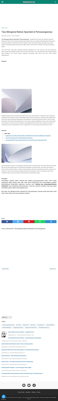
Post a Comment (16, 35)
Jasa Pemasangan (8, 325)
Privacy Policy (21, 392)
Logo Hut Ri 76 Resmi (31, 327)
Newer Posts (5, 268)
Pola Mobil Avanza (44, 327)
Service (33, 325)
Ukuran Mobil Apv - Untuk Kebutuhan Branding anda (14, 355)
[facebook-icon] (24, 385)
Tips (18, 325)
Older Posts (52, 268)
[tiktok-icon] (34, 385)
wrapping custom (18, 327)
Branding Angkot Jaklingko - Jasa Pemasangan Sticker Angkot (16, 367)
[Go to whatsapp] (4, 396)
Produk (25, 325)
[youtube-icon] (29, 385)
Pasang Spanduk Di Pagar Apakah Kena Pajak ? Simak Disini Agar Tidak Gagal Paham (26, 140)
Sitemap (33, 392)
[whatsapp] (40, 221)
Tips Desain (40, 325)
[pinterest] (29, 221)
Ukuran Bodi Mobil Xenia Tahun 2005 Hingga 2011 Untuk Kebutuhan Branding (20, 349)
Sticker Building (6, 327)
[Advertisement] (29, 16)
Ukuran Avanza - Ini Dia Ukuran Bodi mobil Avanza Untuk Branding (17, 361)
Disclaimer (28, 392)
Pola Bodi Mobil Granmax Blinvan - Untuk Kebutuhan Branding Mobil (24, 338)
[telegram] (50, 221)
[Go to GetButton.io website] (3, 399)
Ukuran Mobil (50, 325)
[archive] (6, 317)
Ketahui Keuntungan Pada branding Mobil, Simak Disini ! (19, 138)
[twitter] (18, 221)
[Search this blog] (55, 2)
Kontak (38, 392)
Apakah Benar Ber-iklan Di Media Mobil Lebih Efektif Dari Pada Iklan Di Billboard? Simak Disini (28, 135)
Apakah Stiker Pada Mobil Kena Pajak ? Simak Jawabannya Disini (17, 343)
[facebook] (7, 221)
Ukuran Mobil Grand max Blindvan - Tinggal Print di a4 (21, 332)
